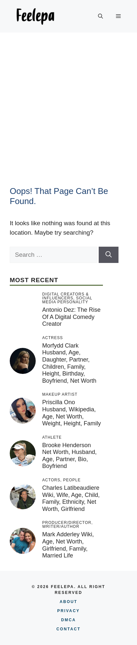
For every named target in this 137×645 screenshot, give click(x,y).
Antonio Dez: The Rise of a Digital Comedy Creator (71, 317)
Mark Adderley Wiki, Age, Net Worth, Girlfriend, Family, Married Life (68, 545)
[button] (100, 16)
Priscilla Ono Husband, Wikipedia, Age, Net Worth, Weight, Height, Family (71, 413)
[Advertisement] (68, 104)
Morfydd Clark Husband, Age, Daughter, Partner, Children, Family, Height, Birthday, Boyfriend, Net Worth (69, 363)
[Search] (108, 255)
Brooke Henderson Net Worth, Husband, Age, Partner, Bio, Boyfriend (69, 456)
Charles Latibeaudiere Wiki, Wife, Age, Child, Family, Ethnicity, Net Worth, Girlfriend (71, 498)
